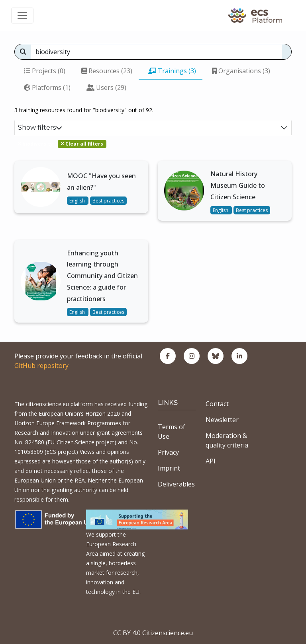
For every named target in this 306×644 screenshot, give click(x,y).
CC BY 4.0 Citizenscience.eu (153, 632)
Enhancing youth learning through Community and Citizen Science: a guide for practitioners (102, 276)
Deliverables (176, 484)
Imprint (169, 468)
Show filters (40, 127)
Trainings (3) (172, 70)
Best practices (108, 200)
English (77, 200)
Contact (217, 403)
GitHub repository (41, 365)
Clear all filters (82, 143)
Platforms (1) (47, 87)
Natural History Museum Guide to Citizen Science (237, 185)
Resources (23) (106, 70)
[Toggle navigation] (22, 15)
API (211, 461)
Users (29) (106, 87)
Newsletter (222, 419)
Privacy (168, 452)
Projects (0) (44, 70)
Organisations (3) (241, 70)
